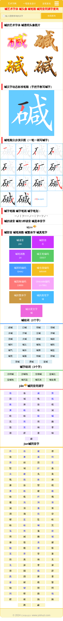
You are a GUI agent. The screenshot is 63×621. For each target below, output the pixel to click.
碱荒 (10, 356)
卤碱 (10, 327)
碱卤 (52, 339)
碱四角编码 (20, 283)
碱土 (24, 344)
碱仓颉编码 (43, 270)
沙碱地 (24, 374)
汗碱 (24, 333)
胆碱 (52, 356)
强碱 (52, 327)
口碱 (24, 327)
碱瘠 (38, 350)
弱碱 (38, 327)
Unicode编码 (43, 283)
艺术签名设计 (26, 615)
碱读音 (20, 242)
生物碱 (38, 374)
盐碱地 (10, 380)
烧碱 (38, 339)
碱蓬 (24, 356)
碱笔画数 (20, 256)
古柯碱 (10, 374)
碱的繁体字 (20, 297)
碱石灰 (38, 380)
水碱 (10, 333)
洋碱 (52, 333)
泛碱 (38, 333)
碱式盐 (24, 380)
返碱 (45, 361)
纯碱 (38, 356)
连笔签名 (46, 3)
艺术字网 (12, 3)
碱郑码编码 (20, 270)
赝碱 (31, 361)
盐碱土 (52, 374)
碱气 (10, 350)
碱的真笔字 (43, 297)
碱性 (52, 344)
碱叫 (10, 344)
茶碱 (17, 361)
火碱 (24, 339)
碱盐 (52, 350)
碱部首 (43, 242)
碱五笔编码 (43, 256)
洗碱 (10, 339)
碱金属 (52, 380)
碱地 (38, 344)
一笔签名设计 (29, 3)
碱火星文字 (31, 311)
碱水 (24, 350)
